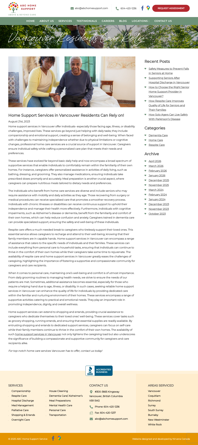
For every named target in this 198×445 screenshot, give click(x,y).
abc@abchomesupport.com (89, 8)
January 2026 (157, 175)
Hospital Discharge (22, 400)
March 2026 (156, 166)
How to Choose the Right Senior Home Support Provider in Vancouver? (169, 92)
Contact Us (163, 20)
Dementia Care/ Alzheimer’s (66, 395)
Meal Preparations (60, 400)
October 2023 (157, 213)
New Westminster (158, 419)
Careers (108, 20)
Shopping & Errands (23, 414)
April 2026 (155, 161)
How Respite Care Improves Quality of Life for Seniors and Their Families (167, 105)
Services (65, 20)
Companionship (20, 391)
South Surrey (155, 410)
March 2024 (156, 189)
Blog (123, 20)
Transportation (57, 414)
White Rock (155, 424)
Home (30, 20)
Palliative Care (20, 410)
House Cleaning (58, 391)
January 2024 (157, 199)
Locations (140, 20)
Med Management (22, 405)
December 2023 (159, 204)
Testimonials (87, 20)
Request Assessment (171, 8)
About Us (47, 20)
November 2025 (159, 185)
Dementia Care (158, 135)
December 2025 (159, 180)
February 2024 (158, 194)
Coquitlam (154, 395)
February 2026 (158, 170)
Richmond (154, 400)
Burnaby (153, 414)
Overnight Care (20, 419)
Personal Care (57, 410)
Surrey (152, 405)
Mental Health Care (60, 405)
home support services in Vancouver (38, 334)
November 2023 (159, 209)
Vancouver (154, 391)
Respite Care (157, 144)
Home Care (156, 140)
